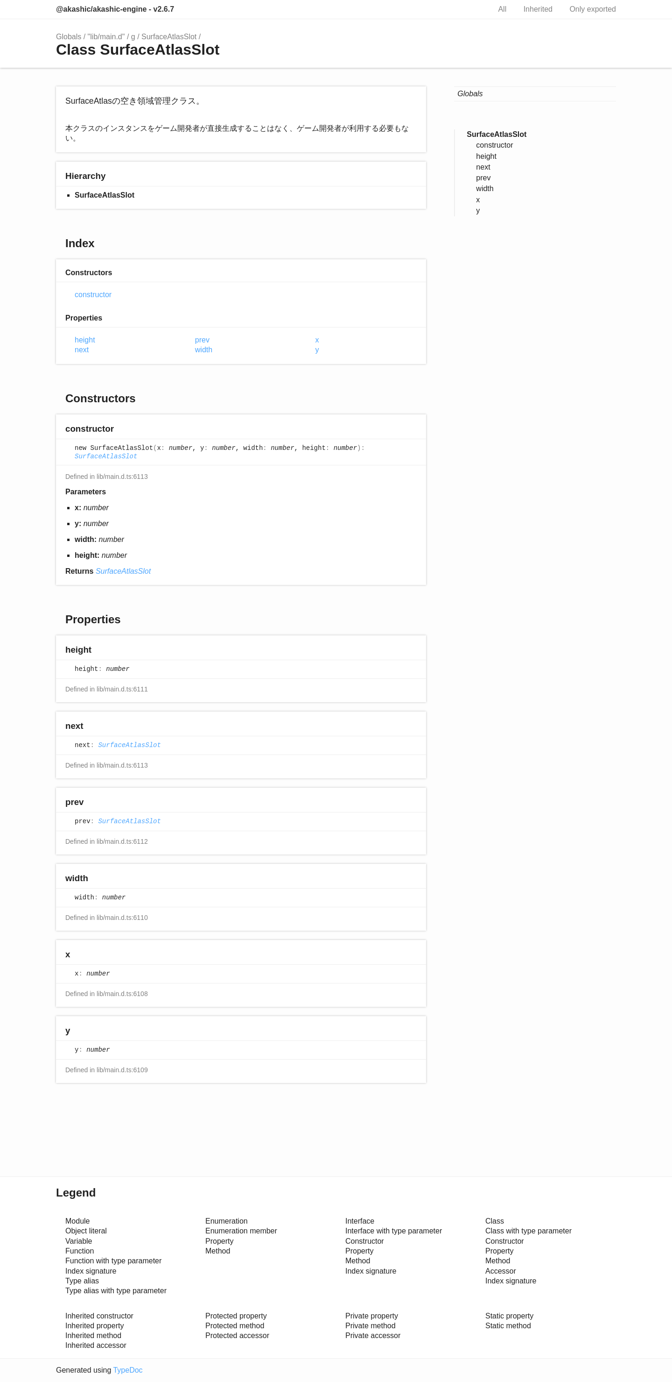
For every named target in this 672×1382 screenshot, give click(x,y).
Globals (68, 37)
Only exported (592, 9)
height (85, 340)
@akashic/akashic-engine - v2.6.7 (115, 9)
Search (473, 9)
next (82, 350)
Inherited (538, 9)
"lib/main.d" (106, 37)
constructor (93, 295)
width (203, 350)
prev (202, 340)
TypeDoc (127, 1370)
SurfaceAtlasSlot (168, 37)
